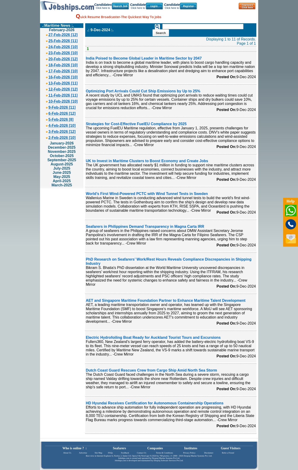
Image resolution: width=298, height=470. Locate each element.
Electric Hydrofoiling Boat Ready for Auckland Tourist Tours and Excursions (153, 337)
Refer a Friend (228, 453)
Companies (155, 448)
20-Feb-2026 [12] (63, 59)
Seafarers (119, 448)
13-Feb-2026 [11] (63, 83)
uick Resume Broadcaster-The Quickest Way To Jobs (118, 17)
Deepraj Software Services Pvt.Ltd (168, 460)
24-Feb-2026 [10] (63, 47)
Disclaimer (208, 453)
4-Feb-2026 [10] (62, 126)
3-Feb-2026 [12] (62, 132)
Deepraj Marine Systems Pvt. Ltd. (198, 456)
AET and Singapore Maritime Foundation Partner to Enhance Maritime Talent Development (165, 300)
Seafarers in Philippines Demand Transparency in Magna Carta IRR (145, 226)
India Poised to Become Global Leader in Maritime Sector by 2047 (144, 58)
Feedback (125, 453)
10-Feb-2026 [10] (63, 101)
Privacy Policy (189, 453)
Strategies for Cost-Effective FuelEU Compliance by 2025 (136, 124)
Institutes (190, 448)
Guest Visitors (230, 448)
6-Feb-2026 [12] (62, 113)
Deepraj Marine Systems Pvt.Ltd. (166, 458)
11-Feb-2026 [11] (63, 95)
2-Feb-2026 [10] (62, 138)
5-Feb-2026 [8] (61, 119)
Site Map (98, 453)
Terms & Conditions (164, 453)
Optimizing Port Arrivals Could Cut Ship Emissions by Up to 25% (143, 91)
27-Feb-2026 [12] (63, 35)
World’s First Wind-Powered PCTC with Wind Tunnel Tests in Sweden (147, 194)
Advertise (83, 453)
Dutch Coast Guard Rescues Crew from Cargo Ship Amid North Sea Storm (151, 370)
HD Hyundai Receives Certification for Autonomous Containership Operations (154, 403)
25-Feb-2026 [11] (63, 41)
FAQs (110, 453)
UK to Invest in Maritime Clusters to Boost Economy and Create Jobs (147, 161)
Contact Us (141, 453)
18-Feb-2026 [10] (63, 65)
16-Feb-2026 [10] (63, 77)
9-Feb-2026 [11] (62, 107)
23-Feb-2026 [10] (63, 53)
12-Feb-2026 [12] (63, 89)
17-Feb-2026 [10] (63, 71)
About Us (67, 453)
